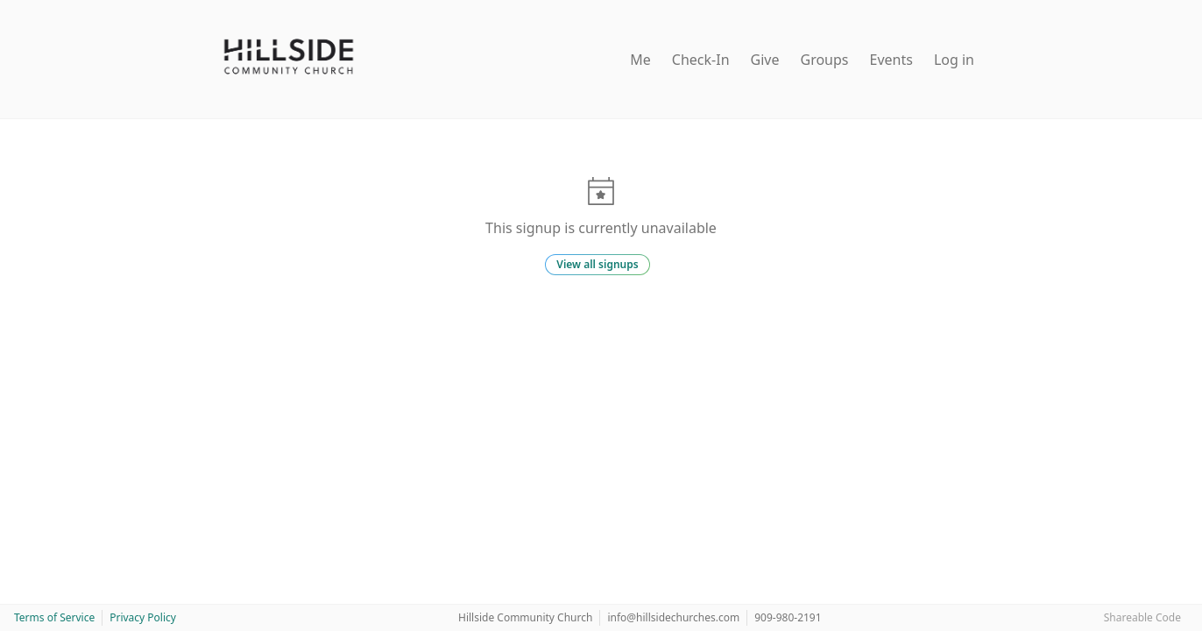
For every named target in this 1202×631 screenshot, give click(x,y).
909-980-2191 (787, 617)
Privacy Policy (143, 617)
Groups (825, 59)
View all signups (597, 264)
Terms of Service (54, 617)
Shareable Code (1142, 617)
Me (640, 59)
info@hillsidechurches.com (673, 617)
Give (765, 59)
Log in (954, 59)
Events (891, 59)
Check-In (701, 59)
